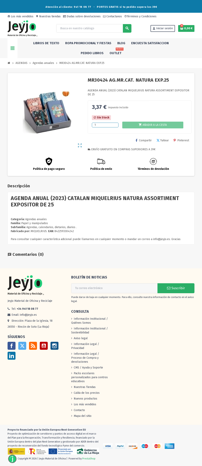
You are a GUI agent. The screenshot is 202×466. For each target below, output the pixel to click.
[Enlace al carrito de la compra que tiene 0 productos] (186, 28)
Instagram (54, 346)
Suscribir (176, 288)
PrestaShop (88, 458)
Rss (33, 346)
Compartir (144, 140)
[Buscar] (93, 28)
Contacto (79, 410)
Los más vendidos (20, 16)
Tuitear (162, 140)
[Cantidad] (105, 125)
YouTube (44, 346)
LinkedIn (12, 356)
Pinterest (181, 140)
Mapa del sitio (82, 416)
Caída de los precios (87, 393)
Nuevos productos (85, 398)
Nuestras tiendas (48, 16)
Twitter (22, 346)
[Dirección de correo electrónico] (114, 288)
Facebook (12, 346)
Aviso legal (81, 338)
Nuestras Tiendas (85, 387)
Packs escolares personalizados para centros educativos (89, 377)
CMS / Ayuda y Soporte (88, 367)
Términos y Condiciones (140, 16)
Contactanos (112, 16)
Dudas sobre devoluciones (82, 16)
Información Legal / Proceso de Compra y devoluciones (85, 357)
